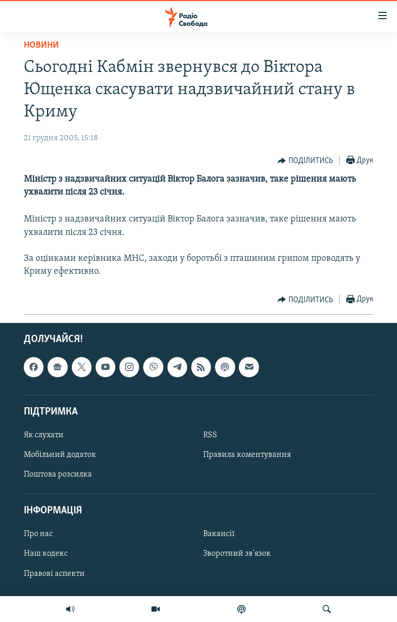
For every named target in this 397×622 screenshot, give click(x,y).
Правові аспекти (54, 574)
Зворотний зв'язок (237, 554)
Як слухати (44, 435)
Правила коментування (247, 455)
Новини (41, 45)
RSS (210, 435)
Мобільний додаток (60, 455)
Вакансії (219, 534)
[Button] (305, 161)
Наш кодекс (46, 554)
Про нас (38, 534)
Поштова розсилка (58, 474)
